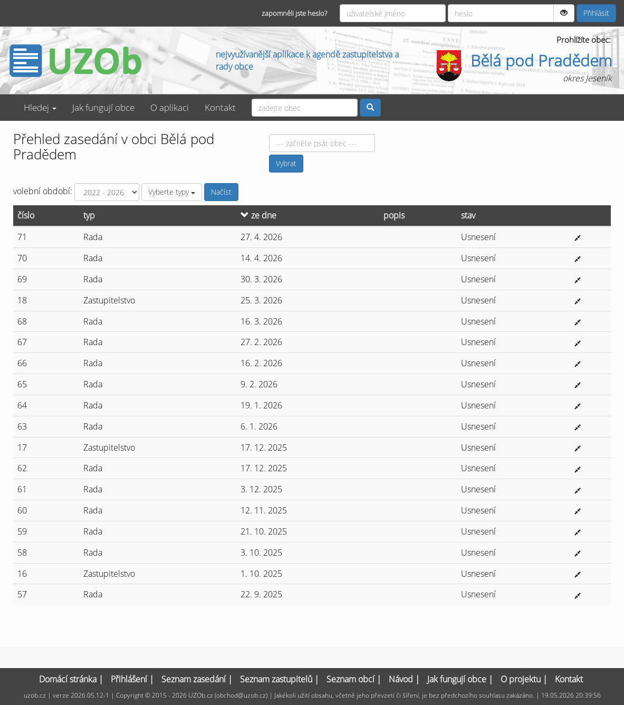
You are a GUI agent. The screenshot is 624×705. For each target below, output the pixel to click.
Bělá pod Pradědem (541, 60)
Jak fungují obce (103, 107)
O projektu (521, 679)
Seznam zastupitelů (276, 679)
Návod (401, 679)
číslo (25, 215)
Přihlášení (129, 679)
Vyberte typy (171, 192)
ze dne (258, 215)
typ (89, 215)
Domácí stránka (68, 679)
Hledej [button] (40, 107)
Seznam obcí (351, 679)
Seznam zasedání (193, 679)
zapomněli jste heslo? (294, 13)
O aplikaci (169, 107)
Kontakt (220, 107)
